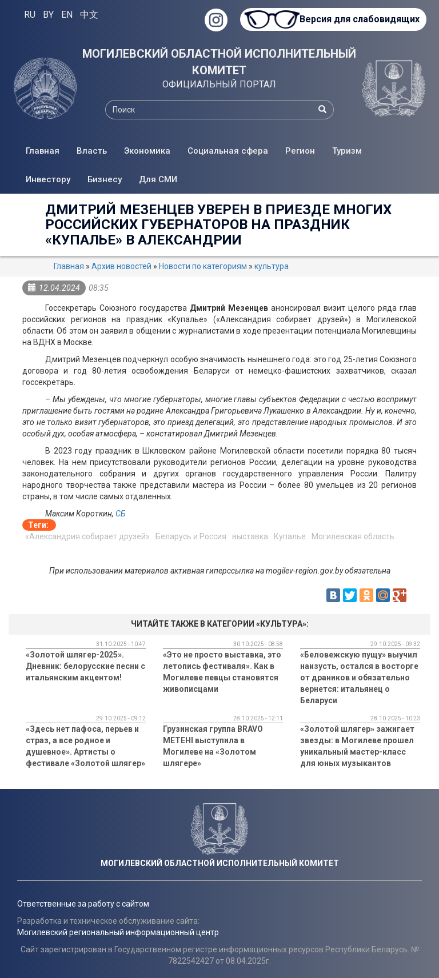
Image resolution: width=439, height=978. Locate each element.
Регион (300, 151)
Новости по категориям (203, 266)
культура (271, 266)
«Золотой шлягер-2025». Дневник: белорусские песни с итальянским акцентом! (85, 666)
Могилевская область (353, 536)
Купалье (290, 536)
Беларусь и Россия (190, 536)
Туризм (347, 151)
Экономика (147, 151)
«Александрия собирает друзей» (87, 536)
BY (48, 14)
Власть (92, 151)
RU (29, 14)
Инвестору (48, 179)
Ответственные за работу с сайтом (83, 903)
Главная (42, 151)
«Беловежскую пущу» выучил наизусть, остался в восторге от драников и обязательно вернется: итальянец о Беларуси (359, 677)
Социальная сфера (227, 151)
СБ (120, 513)
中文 (89, 14)
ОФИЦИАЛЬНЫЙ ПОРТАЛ (219, 84)
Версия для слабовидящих (359, 19)
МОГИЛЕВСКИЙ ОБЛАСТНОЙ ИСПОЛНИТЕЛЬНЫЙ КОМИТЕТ (219, 62)
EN (67, 14)
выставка (250, 536)
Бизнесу (104, 179)
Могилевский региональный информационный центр (118, 932)
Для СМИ (158, 179)
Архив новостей (121, 266)
